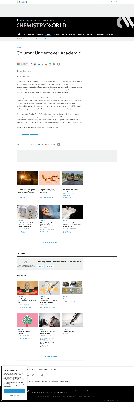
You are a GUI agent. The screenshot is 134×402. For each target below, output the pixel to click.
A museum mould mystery (71, 299)
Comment (34, 136)
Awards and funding (70, 390)
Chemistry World (25, 58)
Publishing (99, 2)
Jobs (33, 39)
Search (64, 20)
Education (106, 2)
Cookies (37, 381)
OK (14, 391)
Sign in (41, 266)
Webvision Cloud (114, 400)
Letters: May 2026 (69, 331)
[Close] (25, 368)
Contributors (48, 369)
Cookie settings (14, 395)
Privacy (31, 381)
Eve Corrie (46, 229)
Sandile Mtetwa (49, 307)
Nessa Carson (25, 338)
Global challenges (84, 390)
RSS (55, 369)
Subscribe (37, 20)
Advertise (27, 369)
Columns (25, 136)
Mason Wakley (25, 307)
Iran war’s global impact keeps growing (70, 190)
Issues (40, 369)
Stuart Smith (48, 197)
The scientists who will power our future (47, 332)
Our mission (35, 390)
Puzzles (47, 39)
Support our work (97, 390)
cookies (91, 397)
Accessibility (55, 381)
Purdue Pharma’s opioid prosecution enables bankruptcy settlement (25, 224)
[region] (14, 383)
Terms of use (46, 381)
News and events (47, 390)
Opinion (19, 47)
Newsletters (27, 39)
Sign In (21, 20)
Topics (34, 369)
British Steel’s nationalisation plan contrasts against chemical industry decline (27, 190)
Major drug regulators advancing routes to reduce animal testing (72, 224)
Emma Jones (44, 231)
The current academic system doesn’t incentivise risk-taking (48, 190)
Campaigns (58, 390)
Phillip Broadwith (22, 198)
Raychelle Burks (71, 304)
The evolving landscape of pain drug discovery (48, 223)
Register (29, 20)
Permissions (64, 381)
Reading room (40, 39)
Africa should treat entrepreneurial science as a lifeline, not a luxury (49, 300)
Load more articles (50, 242)
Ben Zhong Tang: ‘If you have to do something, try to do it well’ (27, 300)
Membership (114, 2)
